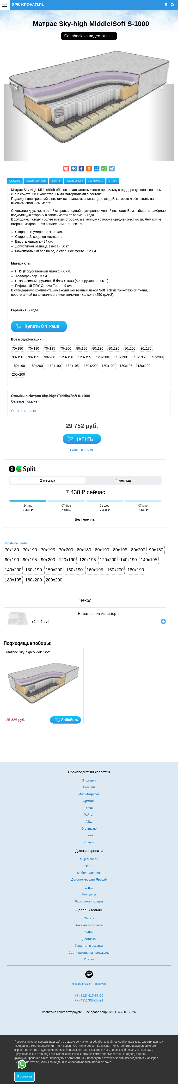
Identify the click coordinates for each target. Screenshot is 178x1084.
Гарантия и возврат (89, 945)
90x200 (49, 357)
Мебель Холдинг (89, 873)
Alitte (89, 821)
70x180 (17, 348)
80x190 (97, 348)
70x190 (33, 348)
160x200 (90, 366)
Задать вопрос (74, 180)
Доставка (89, 939)
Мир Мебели (89, 859)
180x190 (108, 366)
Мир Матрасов (88, 794)
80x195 (113, 348)
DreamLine (89, 828)
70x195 (49, 348)
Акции (89, 932)
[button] (16, 122)
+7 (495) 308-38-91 (88, 1000)
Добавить (69, 720)
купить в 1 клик (82, 450)
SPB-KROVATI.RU (28, 5)
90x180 (146, 348)
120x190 (66, 357)
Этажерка (89, 780)
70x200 (65, 348)
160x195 (72, 366)
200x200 (18, 374)
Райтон (89, 814)
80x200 (129, 348)
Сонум (89, 842)
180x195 (126, 366)
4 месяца (123, 480)
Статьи (89, 959)
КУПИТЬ (84, 440)
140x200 (156, 357)
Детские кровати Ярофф (89, 879)
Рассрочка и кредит (89, 901)
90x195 (33, 357)
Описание (14, 180)
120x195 (84, 357)
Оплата (89, 918)
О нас (89, 887)
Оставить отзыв (23, 411)
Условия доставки (36, 180)
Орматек (89, 801)
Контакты (89, 894)
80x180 (81, 348)
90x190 (17, 357)
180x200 (143, 366)
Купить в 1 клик (42, 327)
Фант (88, 866)
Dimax (89, 808)
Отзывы (113, 180)
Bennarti (89, 787)
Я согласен (24, 1076)
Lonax (89, 835)
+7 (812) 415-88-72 (88, 995)
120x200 (102, 357)
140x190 (120, 357)
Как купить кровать (89, 925)
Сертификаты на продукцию (88, 952)
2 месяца (48, 480)
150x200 (36, 366)
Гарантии (56, 180)
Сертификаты (95, 180)
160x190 (54, 366)
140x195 (138, 357)
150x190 (18, 366)
